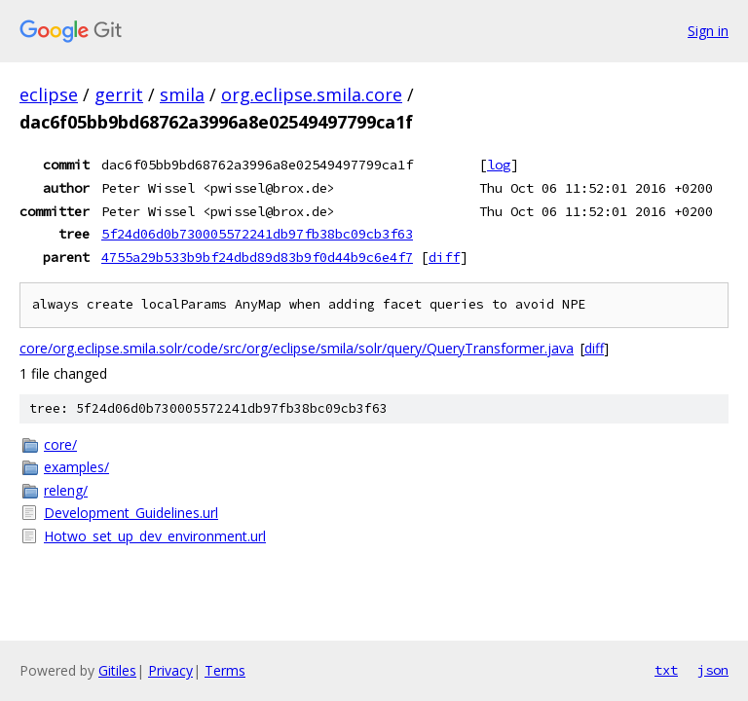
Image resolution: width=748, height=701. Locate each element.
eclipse (48, 94)
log (498, 164)
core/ (60, 444)
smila (182, 94)
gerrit (118, 94)
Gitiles (117, 670)
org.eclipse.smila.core (311, 94)
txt (666, 670)
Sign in (708, 30)
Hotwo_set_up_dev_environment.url (155, 536)
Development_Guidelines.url (131, 512)
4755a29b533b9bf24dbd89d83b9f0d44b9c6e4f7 (257, 257)
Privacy (170, 670)
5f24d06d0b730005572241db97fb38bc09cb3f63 (257, 233)
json (713, 670)
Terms (225, 670)
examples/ (76, 467)
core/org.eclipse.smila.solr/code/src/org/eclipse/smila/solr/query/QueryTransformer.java (296, 348)
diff (444, 257)
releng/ (66, 490)
